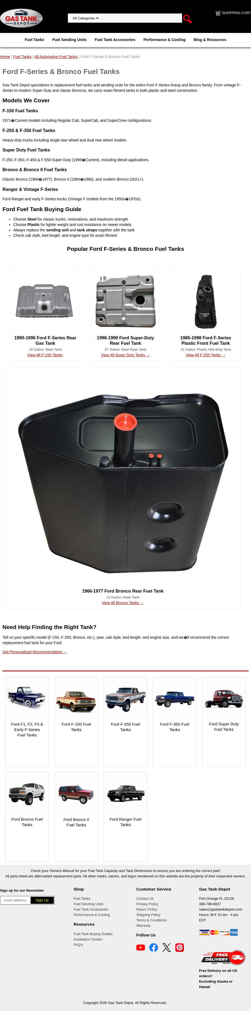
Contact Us (145, 899)
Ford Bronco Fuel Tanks (27, 822)
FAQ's (78, 945)
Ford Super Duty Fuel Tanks (224, 727)
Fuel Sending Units (69, 40)
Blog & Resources (210, 40)
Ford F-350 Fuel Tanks (174, 727)
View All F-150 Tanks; (45, 355)
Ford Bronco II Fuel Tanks (76, 822)
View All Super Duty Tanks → (125, 355)
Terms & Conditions (151, 920)
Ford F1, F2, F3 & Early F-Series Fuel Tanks (27, 729)
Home (5, 57)
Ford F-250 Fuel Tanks (125, 727)
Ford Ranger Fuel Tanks (125, 822)
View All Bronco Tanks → (123, 603)
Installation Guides (88, 939)
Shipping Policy (148, 915)
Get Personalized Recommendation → (34, 652)
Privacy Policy (147, 904)
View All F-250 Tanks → (206, 355)
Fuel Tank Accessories (115, 40)
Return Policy (146, 909)
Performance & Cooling (164, 40)
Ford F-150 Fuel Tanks (76, 727)
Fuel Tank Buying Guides (93, 934)
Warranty (143, 926)
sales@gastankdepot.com (220, 909)
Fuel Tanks (34, 40)
